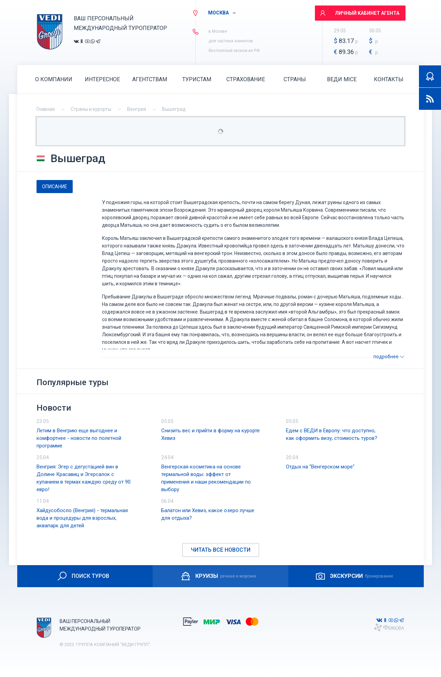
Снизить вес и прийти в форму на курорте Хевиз (210, 434)
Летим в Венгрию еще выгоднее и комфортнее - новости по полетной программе (79, 438)
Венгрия (136, 109)
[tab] (54, 186)
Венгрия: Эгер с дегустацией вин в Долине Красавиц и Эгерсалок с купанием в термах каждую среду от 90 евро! (84, 478)
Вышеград (174, 109)
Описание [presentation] (54, 186)
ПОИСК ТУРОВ (83, 576)
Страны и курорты (91, 109)
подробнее (388, 356)
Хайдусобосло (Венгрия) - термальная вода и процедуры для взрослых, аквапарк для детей (82, 518)
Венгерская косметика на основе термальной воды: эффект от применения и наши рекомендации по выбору (206, 478)
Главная (46, 109)
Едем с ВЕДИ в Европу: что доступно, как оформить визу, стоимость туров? (331, 434)
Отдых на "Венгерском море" (320, 467)
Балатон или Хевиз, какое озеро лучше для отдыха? (207, 514)
